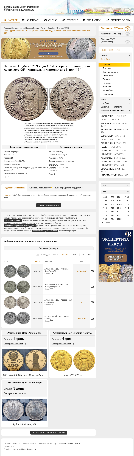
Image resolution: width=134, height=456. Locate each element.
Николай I (112, 154)
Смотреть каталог (13, 343)
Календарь (32, 20)
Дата (36, 261)
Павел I (111, 147)
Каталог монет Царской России (25, 28)
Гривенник (107, 75)
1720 (112, 215)
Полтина (106, 68)
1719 (67, 28)
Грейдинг (72, 20)
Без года (106, 223)
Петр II (110, 120)
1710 (126, 204)
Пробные (105, 103)
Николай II (112, 165)
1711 (104, 208)
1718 (126, 212)
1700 (112, 197)
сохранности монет (13, 220)
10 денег (106, 83)
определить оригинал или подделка (20, 225)
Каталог (12, 20)
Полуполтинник (110, 72)
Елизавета (113, 136)
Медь (103, 99)
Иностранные (114, 175)
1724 (112, 219)
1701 (119, 197)
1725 (119, 219)
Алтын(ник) (108, 90)
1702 (126, 197)
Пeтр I (43, 28)
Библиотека (94, 20)
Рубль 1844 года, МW (24, 424)
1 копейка (107, 94)
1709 (119, 204)
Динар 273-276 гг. (73, 375)
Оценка (52, 20)
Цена (81, 261)
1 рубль (60, 28)
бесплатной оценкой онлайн (45, 231)
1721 (119, 215)
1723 (104, 219)
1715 (104, 212)
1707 (104, 204)
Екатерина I (113, 116)
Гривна (106, 79)
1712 (112, 208)
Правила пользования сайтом (67, 443)
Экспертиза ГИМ (120, 20)
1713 (119, 208)
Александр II (113, 158)
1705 (119, 201)
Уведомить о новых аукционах (50, 432)
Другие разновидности (49, 205)
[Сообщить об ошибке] (92, 271)
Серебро (51, 28)
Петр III (110, 139)
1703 (104, 201)
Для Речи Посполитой (112, 107)
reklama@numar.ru (27, 449)
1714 (126, 208)
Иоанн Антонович (115, 130)
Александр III (114, 161)
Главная (7, 28)
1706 (126, 201)
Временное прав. (114, 170)
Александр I (113, 150)
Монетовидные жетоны (112, 110)
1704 (112, 201)
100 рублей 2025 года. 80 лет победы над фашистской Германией (25, 375)
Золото (104, 55)
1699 (104, 197)
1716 (112, 212)
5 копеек (106, 86)
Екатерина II (113, 143)
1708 (112, 204)
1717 (119, 212)
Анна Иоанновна (114, 124)
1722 (126, 215)
